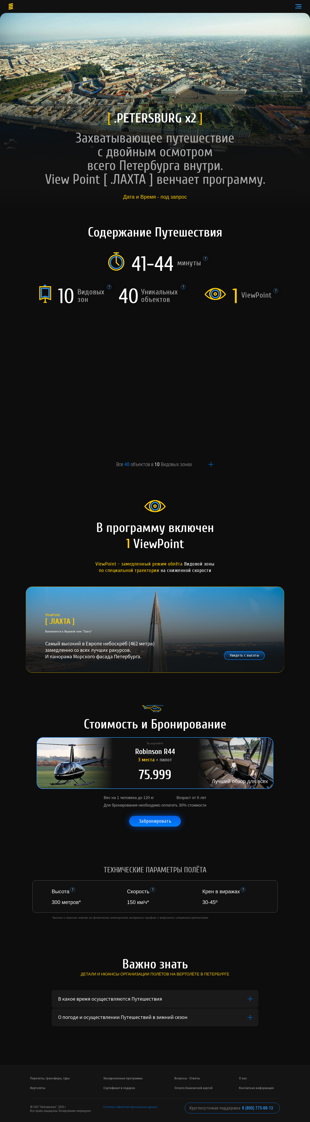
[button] (244, 655)
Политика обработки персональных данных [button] (130, 1107)
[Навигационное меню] (298, 6)
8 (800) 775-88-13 (257, 1108)
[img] (155, 507)
